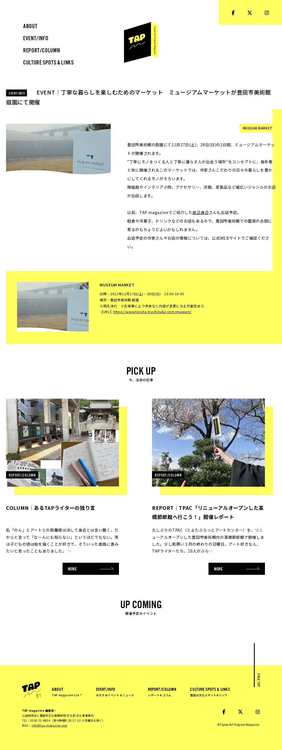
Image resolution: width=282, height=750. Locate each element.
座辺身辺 (200, 212)
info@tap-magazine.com (49, 725)
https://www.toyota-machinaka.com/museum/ (152, 311)
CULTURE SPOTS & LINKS (210, 691)
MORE (91, 568)
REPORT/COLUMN (162, 691)
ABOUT (67, 691)
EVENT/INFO (115, 691)
